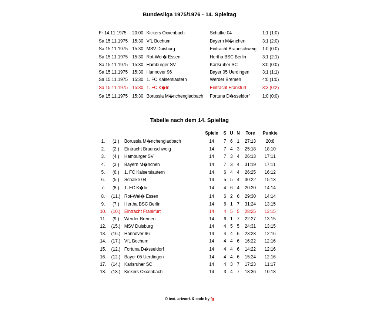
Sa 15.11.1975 (113, 87)
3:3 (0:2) (270, 87)
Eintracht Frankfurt (228, 87)
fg (211, 299)
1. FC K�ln (158, 87)
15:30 (137, 87)
